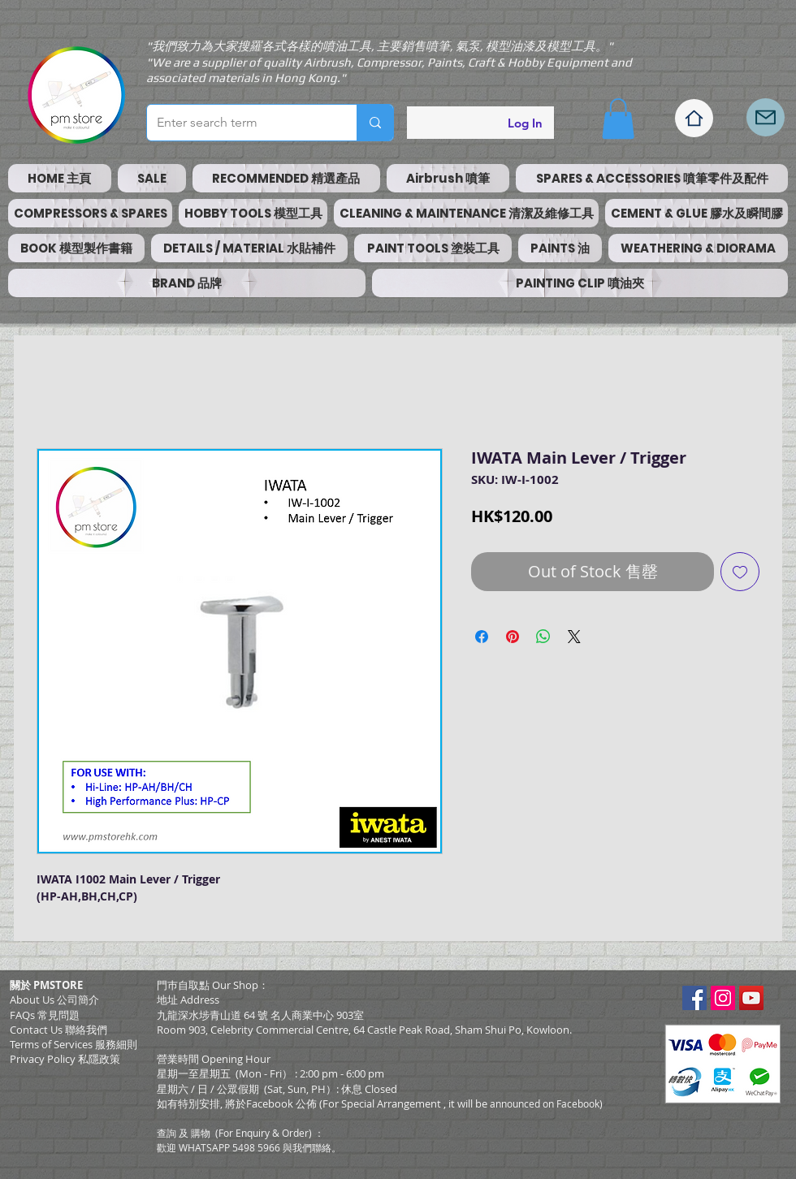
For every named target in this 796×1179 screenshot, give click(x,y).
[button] (618, 118)
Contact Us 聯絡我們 (58, 1029)
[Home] (694, 118)
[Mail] (765, 117)
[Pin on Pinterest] (512, 636)
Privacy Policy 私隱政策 (65, 1059)
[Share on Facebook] (481, 636)
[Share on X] (574, 636)
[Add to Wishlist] (739, 571)
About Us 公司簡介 (54, 999)
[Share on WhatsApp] (543, 636)
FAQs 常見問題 (45, 1015)
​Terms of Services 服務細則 (73, 1044)
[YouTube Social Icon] (751, 998)
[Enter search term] (239, 122)
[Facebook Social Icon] (694, 998)
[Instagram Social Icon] (723, 998)
